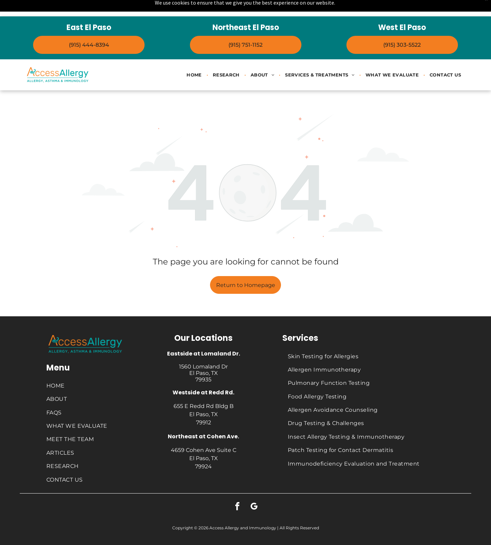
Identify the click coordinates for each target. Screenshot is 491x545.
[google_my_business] (254, 490)
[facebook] (237, 490)
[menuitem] (195, 58)
